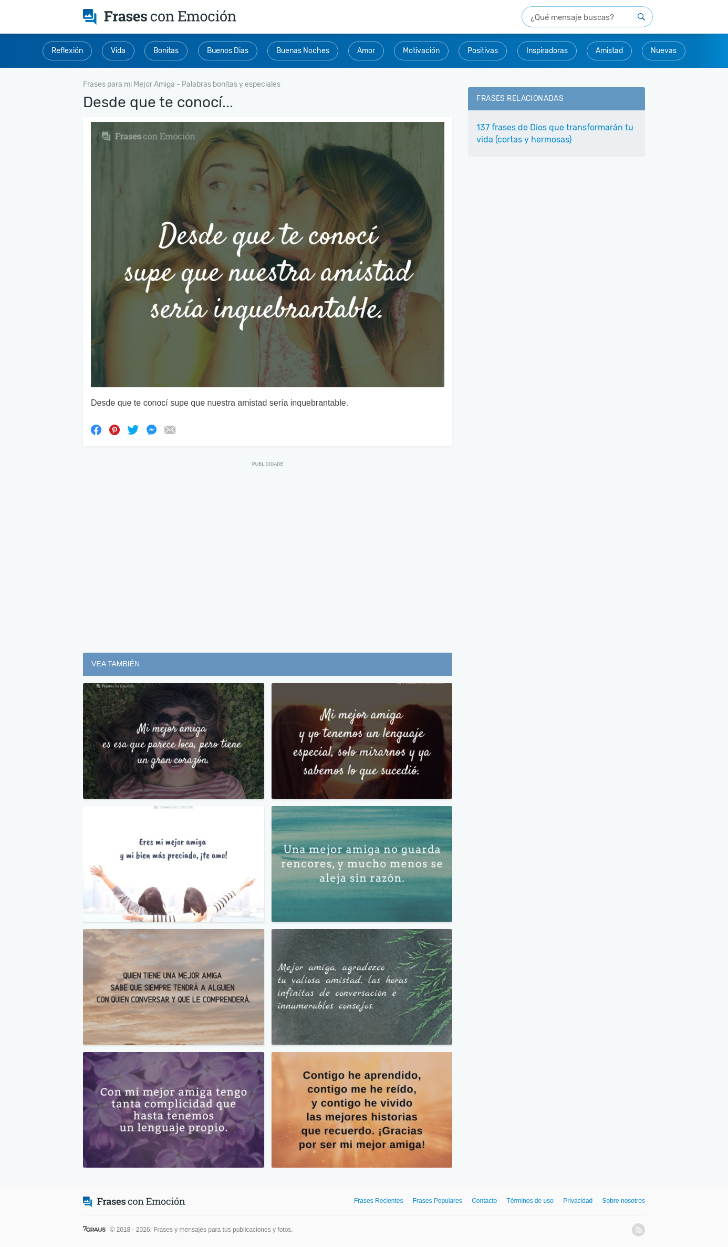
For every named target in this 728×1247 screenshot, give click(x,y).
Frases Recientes (378, 1200)
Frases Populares (437, 1200)
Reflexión (67, 50)
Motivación (421, 50)
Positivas (482, 50)
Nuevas (664, 50)
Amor (366, 50)
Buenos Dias (227, 50)
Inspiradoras (547, 50)
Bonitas (166, 50)
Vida (118, 50)
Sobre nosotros (623, 1200)
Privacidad (577, 1200)
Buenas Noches (302, 50)
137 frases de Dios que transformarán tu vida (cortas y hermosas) (554, 133)
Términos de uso (530, 1200)
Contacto (484, 1200)
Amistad (609, 50)
